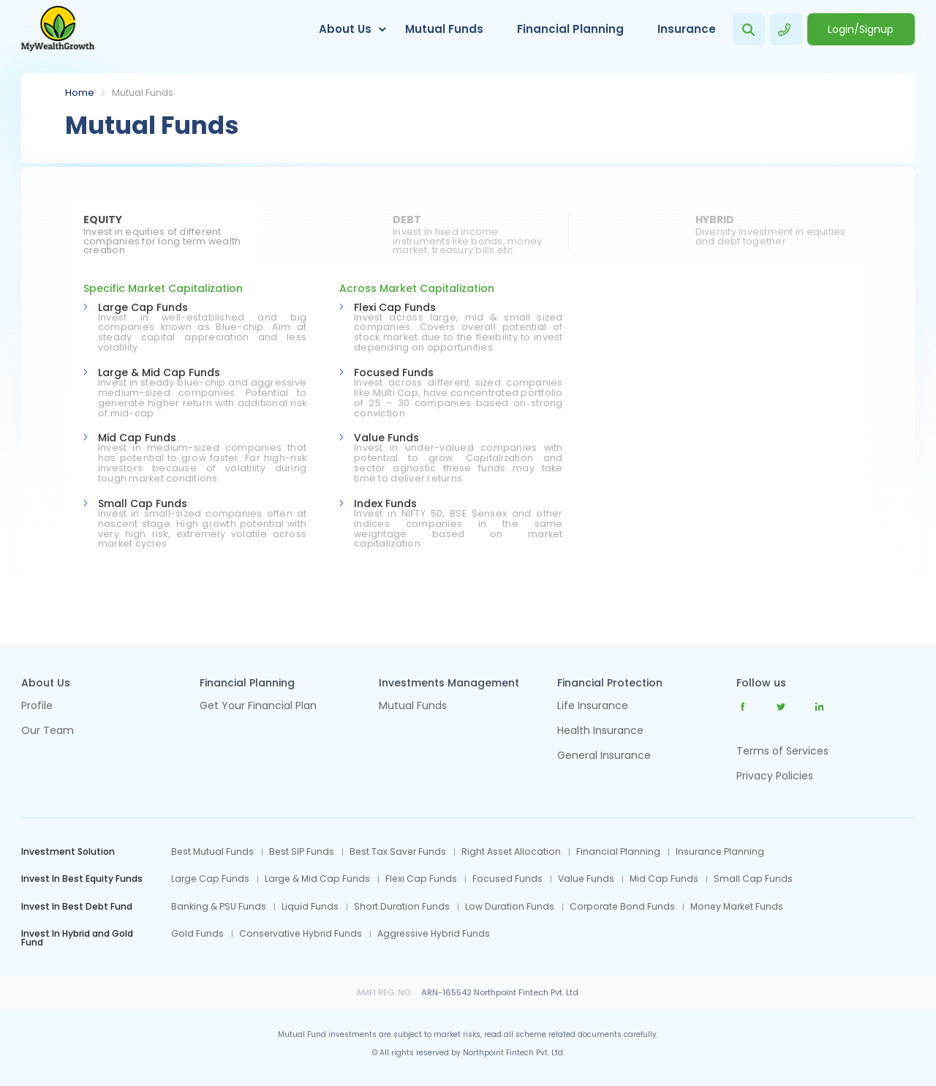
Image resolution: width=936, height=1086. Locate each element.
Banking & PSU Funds (218, 906)
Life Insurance (592, 706)
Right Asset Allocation (511, 851)
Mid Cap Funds (137, 437)
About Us (345, 29)
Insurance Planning (720, 851)
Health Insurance (600, 731)
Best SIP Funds (301, 851)
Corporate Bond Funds (622, 906)
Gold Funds (197, 933)
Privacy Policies (774, 776)
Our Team (47, 731)
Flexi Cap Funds (395, 307)
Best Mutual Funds (212, 851)
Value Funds (386, 437)
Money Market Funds (736, 906)
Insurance (686, 29)
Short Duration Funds (402, 906)
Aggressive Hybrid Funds (433, 933)
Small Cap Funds (142, 503)
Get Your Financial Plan (258, 706)
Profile (37, 706)
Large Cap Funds (143, 307)
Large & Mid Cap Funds (159, 372)
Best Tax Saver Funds (398, 851)
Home (79, 92)
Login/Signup (861, 29)
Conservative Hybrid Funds (300, 933)
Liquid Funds (310, 906)
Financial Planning (570, 29)
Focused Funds (394, 372)
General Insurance (604, 756)
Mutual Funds (444, 29)
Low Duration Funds (509, 906)
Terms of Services (782, 751)
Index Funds (385, 503)
